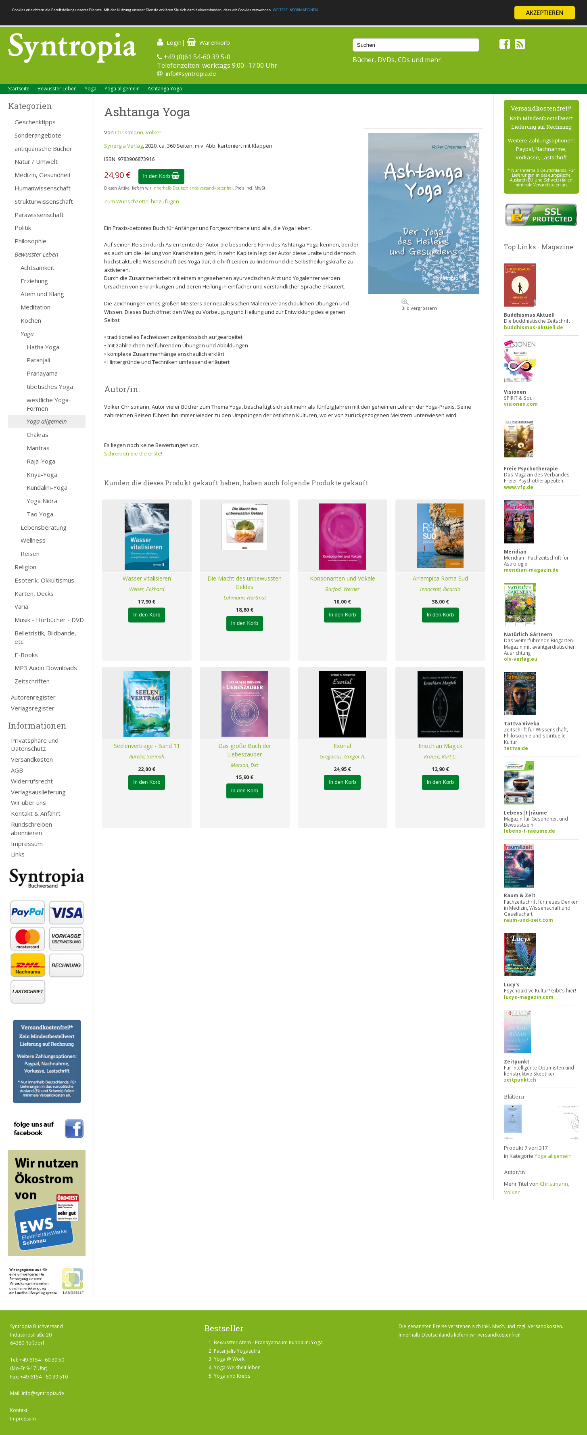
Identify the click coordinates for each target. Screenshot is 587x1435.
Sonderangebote (38, 135)
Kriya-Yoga (42, 474)
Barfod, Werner (342, 589)
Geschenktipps (35, 122)
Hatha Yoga (43, 347)
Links (18, 854)
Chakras (37, 434)
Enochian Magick (440, 746)
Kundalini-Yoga (47, 487)
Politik (23, 228)
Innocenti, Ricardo (440, 589)
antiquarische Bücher (43, 148)
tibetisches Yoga (50, 386)
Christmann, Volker (138, 132)
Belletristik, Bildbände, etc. (45, 637)
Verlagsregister (32, 708)
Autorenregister (33, 697)
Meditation (35, 307)
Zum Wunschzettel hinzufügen (141, 201)
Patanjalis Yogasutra (237, 1350)
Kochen (31, 320)
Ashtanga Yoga (165, 88)
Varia (21, 606)
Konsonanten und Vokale (342, 578)
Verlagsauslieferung (38, 792)
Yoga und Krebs (232, 1375)
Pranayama (42, 373)
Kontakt (18, 1410)
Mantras (38, 448)
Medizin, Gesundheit (43, 175)
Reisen (30, 553)
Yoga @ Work (229, 1359)
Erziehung (34, 281)
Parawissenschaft (39, 215)
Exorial (342, 746)
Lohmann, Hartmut (245, 597)
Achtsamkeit (37, 267)
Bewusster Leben (57, 88)
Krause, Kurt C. (440, 756)
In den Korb (161, 176)
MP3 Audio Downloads (46, 668)
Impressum (27, 844)
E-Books (26, 655)
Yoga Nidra (42, 501)
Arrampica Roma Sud (440, 578)
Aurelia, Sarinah (146, 756)
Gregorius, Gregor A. (342, 756)
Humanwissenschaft (43, 188)
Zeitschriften (32, 681)
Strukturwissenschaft (44, 201)
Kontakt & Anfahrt (36, 813)
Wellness (33, 540)
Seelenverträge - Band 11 (147, 746)
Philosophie (30, 241)
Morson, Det (244, 765)
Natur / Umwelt (36, 161)
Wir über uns (28, 802)
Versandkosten (32, 759)
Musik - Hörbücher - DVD (49, 620)
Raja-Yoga (41, 461)
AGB (17, 770)
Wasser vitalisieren (147, 578)
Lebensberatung (44, 527)
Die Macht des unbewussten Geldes (244, 582)
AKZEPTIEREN (544, 12)
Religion (25, 567)
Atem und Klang (42, 294)
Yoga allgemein (122, 88)
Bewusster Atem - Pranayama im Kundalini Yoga (268, 1342)
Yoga (90, 88)
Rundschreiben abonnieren (31, 828)
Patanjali (38, 360)
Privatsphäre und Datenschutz (34, 744)
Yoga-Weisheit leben (237, 1367)
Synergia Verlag (123, 145)
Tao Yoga (40, 514)
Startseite (18, 88)
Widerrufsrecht (32, 781)
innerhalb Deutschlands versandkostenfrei (192, 188)
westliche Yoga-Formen (49, 404)
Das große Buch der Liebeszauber (244, 750)
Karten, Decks (34, 593)
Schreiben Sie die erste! (133, 453)
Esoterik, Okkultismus (44, 580)
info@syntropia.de (191, 73)
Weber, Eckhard (147, 589)
